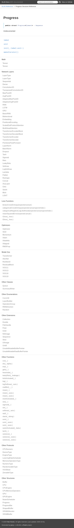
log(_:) (5, 381)
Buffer (5, 482)
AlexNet (6, 259)
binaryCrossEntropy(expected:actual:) (17, 205)
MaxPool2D (7, 93)
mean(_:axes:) (8, 393)
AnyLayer (6, 184)
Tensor (5, 63)
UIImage (6, 343)
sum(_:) (6, 419)
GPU (4, 494)
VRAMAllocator (8, 511)
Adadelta (6, 241)
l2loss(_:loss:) (8, 219)
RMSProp (6, 246)
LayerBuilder (7, 301)
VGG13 (5, 270)
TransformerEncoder (11, 137)
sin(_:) (5, 408)
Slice (4, 340)
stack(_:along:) (8, 416)
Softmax (6, 166)
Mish (4, 193)
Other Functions (8, 357)
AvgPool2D (7, 96)
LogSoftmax (7, 169)
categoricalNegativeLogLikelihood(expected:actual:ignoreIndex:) (27, 211)
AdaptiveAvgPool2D (10, 102)
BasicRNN (7, 114)
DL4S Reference (7, 6)
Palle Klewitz (11, 522)
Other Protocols (8, 445)
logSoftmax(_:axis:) (10, 384)
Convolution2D (8, 87)
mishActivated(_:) (9, 399)
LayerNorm (7, 146)
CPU (4, 485)
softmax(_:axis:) (9, 410)
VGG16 (5, 273)
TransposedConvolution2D (13, 90)
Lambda (6, 172)
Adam (5, 238)
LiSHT (5, 195)
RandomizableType (10, 467)
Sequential (7, 81)
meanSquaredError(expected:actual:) (17, 214)
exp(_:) (5, 367)
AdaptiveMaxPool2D (10, 99)
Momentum (7, 235)
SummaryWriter (9, 289)
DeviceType (7, 452)
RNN (4, 105)
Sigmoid (6, 157)
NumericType (8, 464)
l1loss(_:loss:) (8, 217)
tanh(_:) (6, 431)
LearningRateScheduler (12, 458)
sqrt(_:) (5, 413)
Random (6, 310)
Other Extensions (8, 315)
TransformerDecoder (11, 140)
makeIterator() (12, 52)
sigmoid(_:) (7, 405)
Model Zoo (6, 252)
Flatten (5, 175)
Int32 (5, 331)
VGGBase (6, 470)
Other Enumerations (9, 294)
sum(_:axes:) (8, 422)
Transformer (7, 256)
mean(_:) (6, 390)
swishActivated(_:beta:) (12, 428)
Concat (5, 181)
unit (7, 44)
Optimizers (6, 225)
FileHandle (7, 325)
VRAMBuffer (7, 514)
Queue (5, 286)
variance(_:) (7, 434)
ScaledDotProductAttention (13, 125)
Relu (4, 160)
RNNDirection (8, 307)
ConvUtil (6, 298)
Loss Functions (7, 201)
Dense (5, 84)
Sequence (6, 337)
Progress (6, 502)
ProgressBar (7, 505)
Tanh (4, 154)
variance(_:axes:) (9, 437)
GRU (4, 111)
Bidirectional (7, 116)
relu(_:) (5, 402)
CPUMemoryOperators (11, 491)
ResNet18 (6, 262)
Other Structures (8, 478)
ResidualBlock (8, 265)
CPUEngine (7, 488)
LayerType (7, 75)
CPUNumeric (8, 449)
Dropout (6, 152)
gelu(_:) (6, 370)
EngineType (7, 455)
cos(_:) (5, 361)
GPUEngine (7, 497)
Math (4, 59)
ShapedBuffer (8, 508)
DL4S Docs (6, 2)
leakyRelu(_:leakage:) (11, 375)
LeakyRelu (7, 163)
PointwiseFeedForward (12, 143)
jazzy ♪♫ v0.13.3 (16, 525)
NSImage (6, 334)
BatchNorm (7, 149)
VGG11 (5, 268)
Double (5, 322)
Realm (25, 525)
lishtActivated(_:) (9, 378)
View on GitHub (65, 2)
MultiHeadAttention (10, 128)
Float (5, 328)
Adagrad (6, 244)
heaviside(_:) (8, 372)
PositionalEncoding (10, 122)
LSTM (5, 108)
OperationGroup (9, 304)
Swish (5, 190)
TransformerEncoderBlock (13, 131)
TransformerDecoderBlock (13, 134)
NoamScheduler (9, 499)
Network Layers (8, 72)
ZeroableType (8, 473)
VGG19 (5, 276)
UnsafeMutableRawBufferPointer (15, 351)
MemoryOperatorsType (11, 461)
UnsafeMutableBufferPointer (14, 348)
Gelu (4, 187)
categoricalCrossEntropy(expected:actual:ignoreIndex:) (24, 208)
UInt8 (5, 345)
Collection (6, 319)
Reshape (6, 178)
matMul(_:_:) (7, 387)
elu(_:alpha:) (7, 364)
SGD (4, 232)
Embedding (7, 119)
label (7, 40)
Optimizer (6, 229)
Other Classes (7, 282)
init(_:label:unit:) (15, 48)
